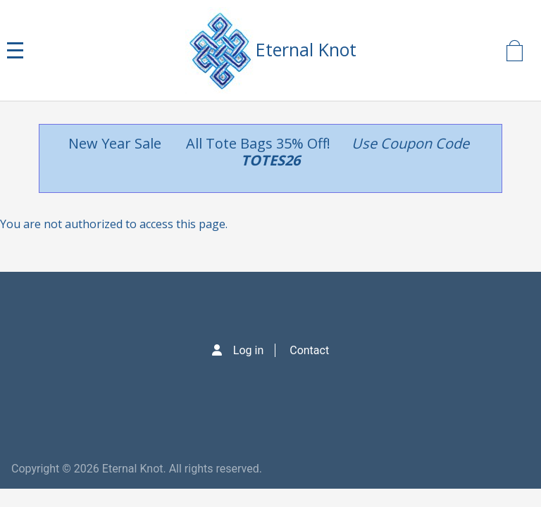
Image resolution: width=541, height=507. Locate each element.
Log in (248, 350)
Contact (309, 350)
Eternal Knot (306, 49)
